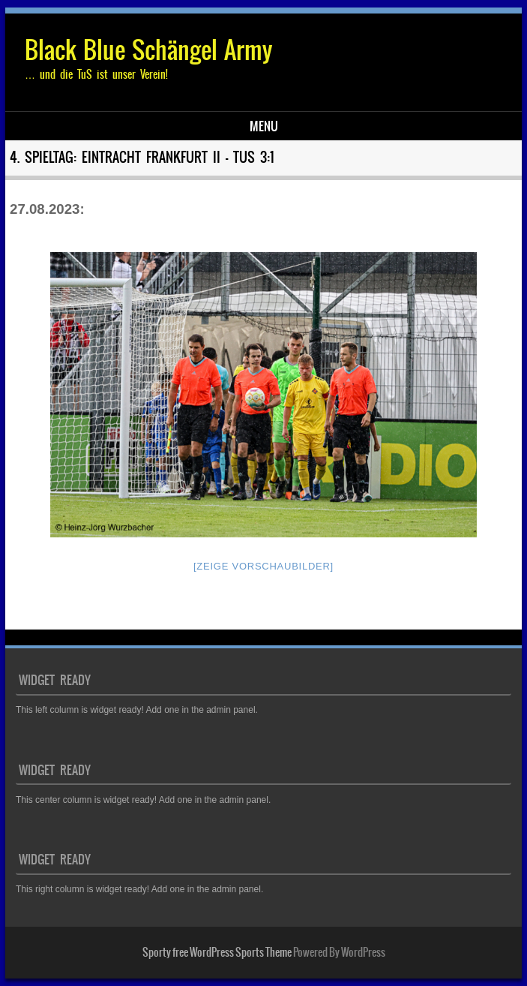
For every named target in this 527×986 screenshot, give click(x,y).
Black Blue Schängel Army (148, 50)
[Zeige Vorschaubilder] (263, 566)
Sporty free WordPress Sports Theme (217, 952)
